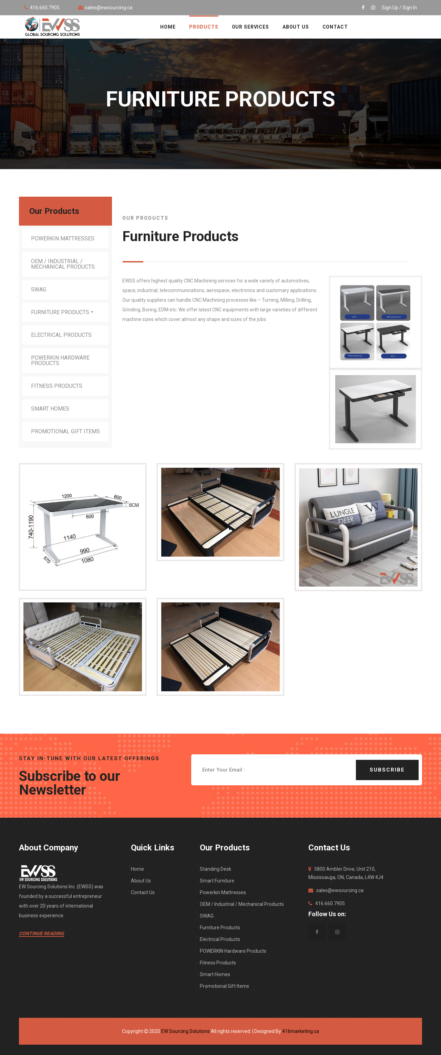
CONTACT (335, 27)
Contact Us (143, 892)
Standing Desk (215, 869)
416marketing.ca (300, 1031)
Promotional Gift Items (65, 431)
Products (203, 27)
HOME (167, 27)
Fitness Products (56, 386)
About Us (141, 880)
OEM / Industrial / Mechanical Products (63, 264)
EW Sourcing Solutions (185, 1031)
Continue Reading (41, 933)
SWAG (38, 289)
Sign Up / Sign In (399, 7)
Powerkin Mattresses (62, 238)
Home (137, 869)
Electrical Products (61, 335)
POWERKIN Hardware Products (60, 360)
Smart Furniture (217, 880)
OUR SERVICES (250, 27)
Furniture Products (60, 312)
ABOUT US (296, 27)
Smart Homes (50, 408)
